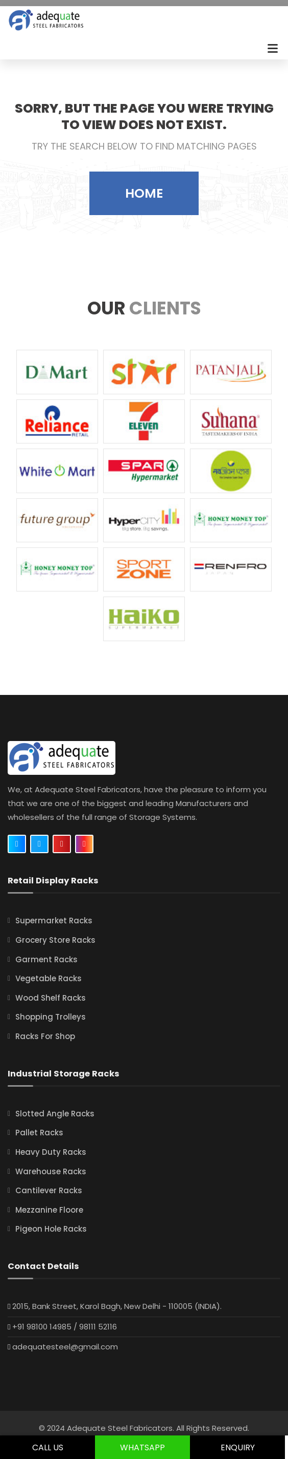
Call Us (47, 1447)
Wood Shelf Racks (50, 997)
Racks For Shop (45, 1036)
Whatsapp (142, 1447)
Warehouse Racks (50, 1171)
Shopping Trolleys (50, 1016)
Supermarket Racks (53, 920)
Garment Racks (46, 959)
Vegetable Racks (48, 978)
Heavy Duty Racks (50, 1152)
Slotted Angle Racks (54, 1113)
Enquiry (238, 1447)
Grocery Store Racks (55, 940)
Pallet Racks (39, 1132)
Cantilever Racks (48, 1190)
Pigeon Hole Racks (51, 1228)
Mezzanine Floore (49, 1209)
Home (144, 193)
